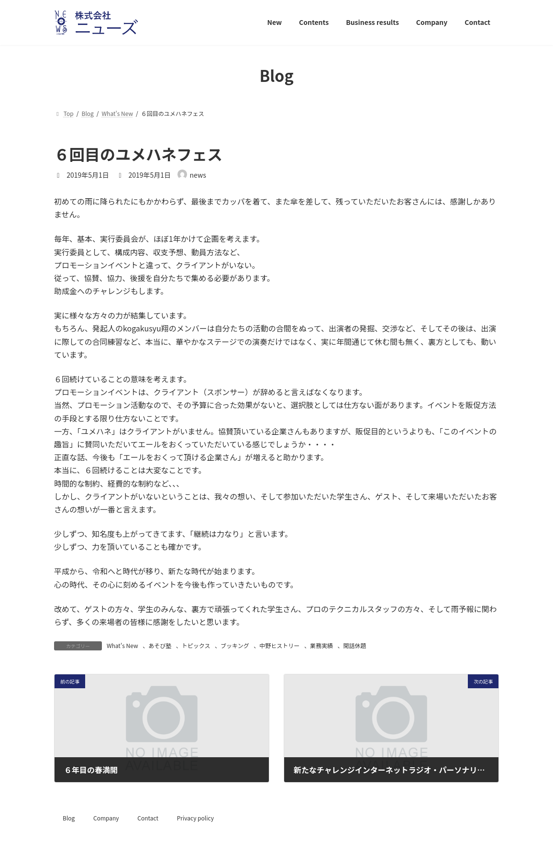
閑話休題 (354, 645)
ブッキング (235, 645)
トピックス (196, 645)
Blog (69, 818)
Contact (147, 818)
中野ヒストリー (279, 645)
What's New (122, 645)
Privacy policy (195, 818)
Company (106, 818)
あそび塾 (159, 645)
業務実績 (321, 645)
